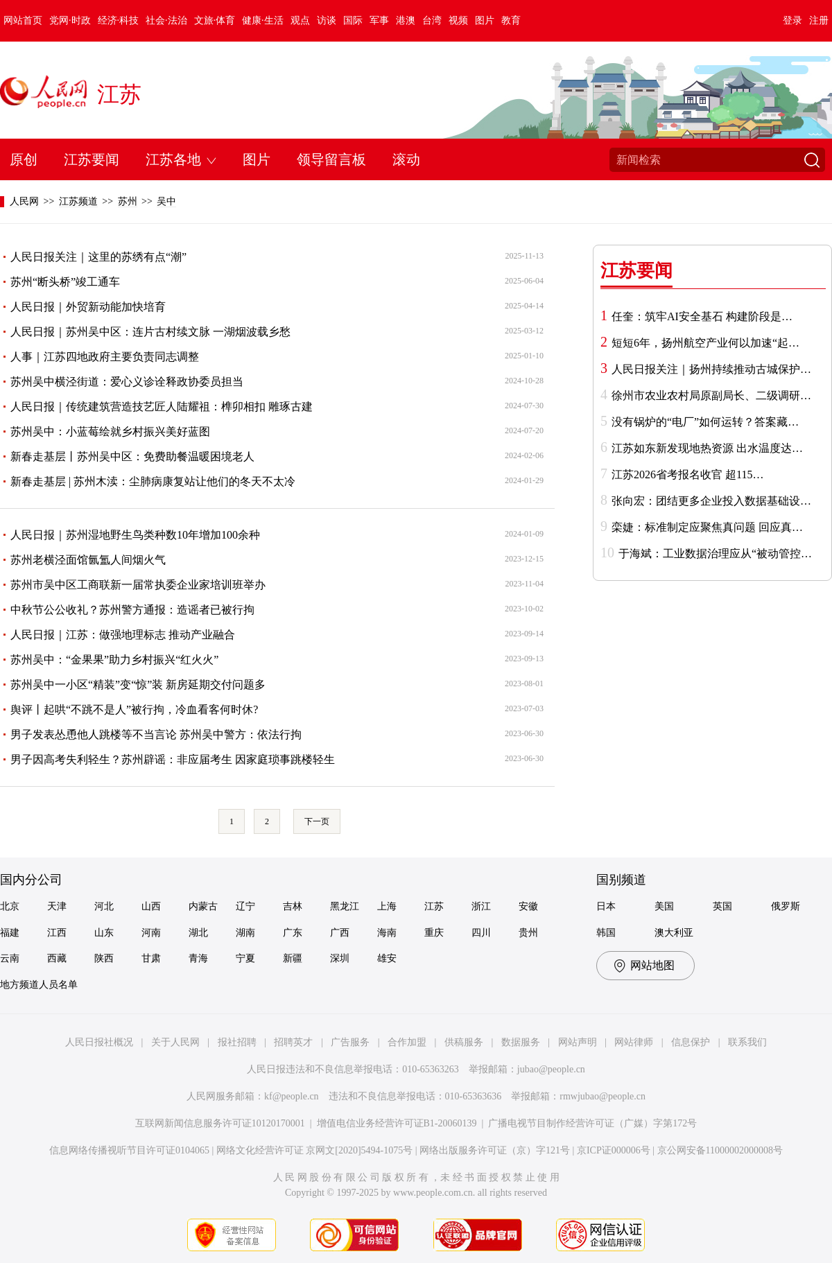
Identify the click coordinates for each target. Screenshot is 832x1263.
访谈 (326, 20)
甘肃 (151, 958)
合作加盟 (407, 1042)
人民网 (24, 201)
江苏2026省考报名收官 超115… (687, 474)
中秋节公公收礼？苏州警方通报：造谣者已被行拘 (132, 610)
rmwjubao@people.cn (602, 1096)
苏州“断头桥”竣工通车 (65, 282)
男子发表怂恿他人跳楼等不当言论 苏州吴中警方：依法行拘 (156, 734)
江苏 (119, 94)
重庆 (434, 932)
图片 (484, 20)
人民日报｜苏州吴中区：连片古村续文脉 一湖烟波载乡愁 (150, 332)
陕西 (104, 958)
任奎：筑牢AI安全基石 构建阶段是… (702, 316)
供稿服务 (463, 1042)
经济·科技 (118, 20)
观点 (300, 20)
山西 (151, 906)
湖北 (198, 932)
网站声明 (577, 1042)
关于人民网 (175, 1042)
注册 (819, 20)
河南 (151, 932)
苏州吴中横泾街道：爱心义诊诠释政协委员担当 (126, 381)
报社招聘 (237, 1042)
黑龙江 (344, 906)
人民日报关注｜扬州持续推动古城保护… (711, 369)
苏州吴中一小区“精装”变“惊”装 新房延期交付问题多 (138, 684)
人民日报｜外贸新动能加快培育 (88, 307)
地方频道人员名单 (39, 984)
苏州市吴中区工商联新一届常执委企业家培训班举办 (138, 585)
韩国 (606, 932)
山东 (104, 932)
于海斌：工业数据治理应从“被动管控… (715, 553)
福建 (9, 932)
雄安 (387, 958)
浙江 (481, 906)
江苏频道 (78, 201)
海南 (387, 932)
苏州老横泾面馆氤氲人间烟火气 (88, 560)
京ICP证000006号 (613, 1150)
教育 (511, 20)
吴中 (166, 201)
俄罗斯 (785, 906)
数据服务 (520, 1042)
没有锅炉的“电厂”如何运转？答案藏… (705, 422)
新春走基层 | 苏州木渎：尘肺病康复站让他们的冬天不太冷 (152, 481)
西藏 (57, 958)
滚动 (406, 159)
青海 (198, 958)
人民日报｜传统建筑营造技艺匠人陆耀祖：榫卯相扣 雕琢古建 (161, 406)
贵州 (528, 932)
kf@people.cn (291, 1096)
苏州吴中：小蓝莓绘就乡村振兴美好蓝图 (110, 431)
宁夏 (245, 958)
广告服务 (350, 1042)
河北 (104, 906)
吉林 (292, 906)
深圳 (339, 958)
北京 (9, 906)
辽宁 (245, 906)
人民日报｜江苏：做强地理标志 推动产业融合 (122, 635)
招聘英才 (293, 1042)
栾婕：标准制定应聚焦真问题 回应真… (707, 527)
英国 (722, 906)
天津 (57, 906)
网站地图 (652, 965)
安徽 (528, 906)
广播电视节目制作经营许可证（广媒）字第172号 (592, 1123)
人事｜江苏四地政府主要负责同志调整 (104, 357)
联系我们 (747, 1042)
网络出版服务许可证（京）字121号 (494, 1150)
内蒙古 (203, 906)
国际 (353, 20)
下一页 (316, 821)
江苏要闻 (91, 159)
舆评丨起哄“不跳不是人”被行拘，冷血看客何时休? (134, 709)
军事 (379, 20)
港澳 (405, 20)
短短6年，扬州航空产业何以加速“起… (705, 343)
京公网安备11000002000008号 (720, 1150)
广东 (292, 932)
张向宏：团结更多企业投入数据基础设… (711, 501)
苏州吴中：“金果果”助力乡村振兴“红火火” (114, 659)
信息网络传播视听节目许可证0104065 (129, 1150)
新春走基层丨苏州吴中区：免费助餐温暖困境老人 (132, 456)
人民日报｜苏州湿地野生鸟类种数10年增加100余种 (135, 535)
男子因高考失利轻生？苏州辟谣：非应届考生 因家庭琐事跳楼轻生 (172, 759)
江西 (57, 932)
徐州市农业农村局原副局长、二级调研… (711, 395)
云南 (9, 958)
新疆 (292, 958)
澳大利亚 (674, 932)
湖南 (245, 932)
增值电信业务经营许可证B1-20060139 (397, 1123)
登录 (792, 20)
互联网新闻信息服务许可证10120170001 (220, 1123)
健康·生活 (263, 20)
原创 (23, 159)
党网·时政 (70, 20)
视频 (458, 20)
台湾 (432, 20)
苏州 (127, 201)
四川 (481, 932)
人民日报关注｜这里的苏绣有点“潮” (98, 257)
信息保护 (690, 1042)
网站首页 (22, 20)
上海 (387, 906)
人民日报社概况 (99, 1042)
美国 (664, 906)
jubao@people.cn (551, 1069)
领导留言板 (331, 159)
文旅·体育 (215, 20)
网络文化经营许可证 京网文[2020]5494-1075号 (314, 1150)
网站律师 (633, 1042)
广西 (339, 932)
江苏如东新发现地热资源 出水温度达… (707, 448)
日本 (606, 906)
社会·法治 (166, 20)
